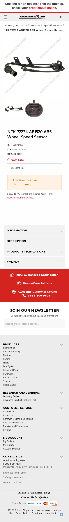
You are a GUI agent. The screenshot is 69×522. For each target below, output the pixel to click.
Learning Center (11, 396)
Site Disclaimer (43, 510)
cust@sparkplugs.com (14, 460)
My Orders (8, 441)
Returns (7, 430)
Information (17, 230)
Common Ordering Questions (18, 419)
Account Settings (11, 449)
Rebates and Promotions (15, 426)
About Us (8, 415)
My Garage (8, 445)
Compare (15, 159)
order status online (42, 7)
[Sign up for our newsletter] (34, 323)
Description (16, 241)
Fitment (13, 262)
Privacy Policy (22, 513)
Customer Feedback (13, 423)
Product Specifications (26, 251)
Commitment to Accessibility (45, 513)
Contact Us (8, 411)
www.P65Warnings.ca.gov (20, 197)
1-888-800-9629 (36, 295)
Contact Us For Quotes (34, 497)
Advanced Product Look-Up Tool (19, 400)
